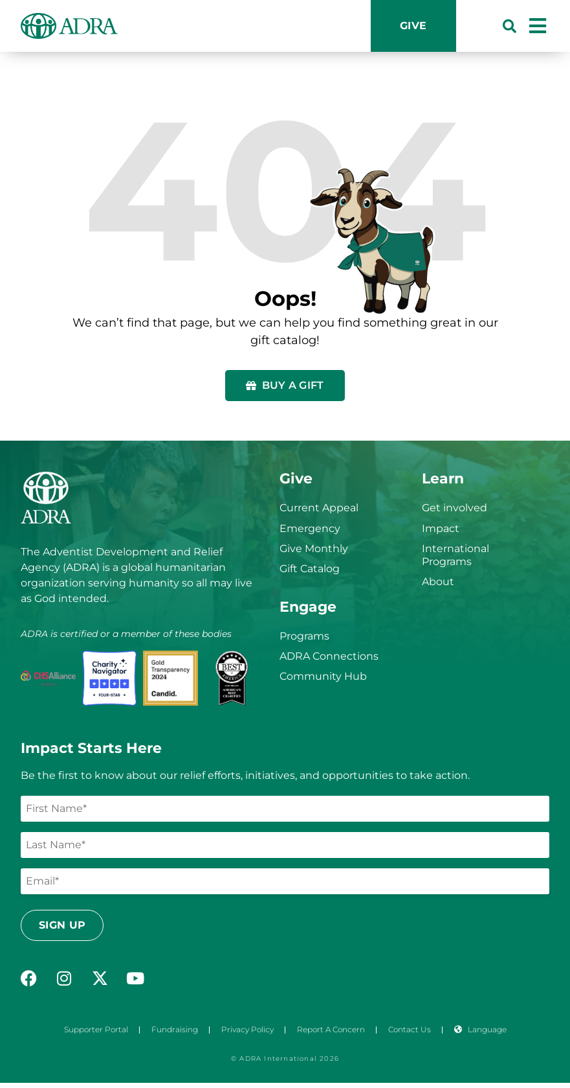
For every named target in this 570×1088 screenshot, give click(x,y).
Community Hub (323, 676)
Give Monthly (314, 548)
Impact (440, 528)
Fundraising (174, 1029)
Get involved (454, 508)
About (438, 581)
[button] (509, 26)
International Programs (455, 555)
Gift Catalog (310, 568)
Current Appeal (319, 508)
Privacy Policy (247, 1029)
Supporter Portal (96, 1029)
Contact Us (409, 1029)
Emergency (310, 528)
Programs (304, 636)
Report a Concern (331, 1029)
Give (413, 25)
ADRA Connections (329, 656)
